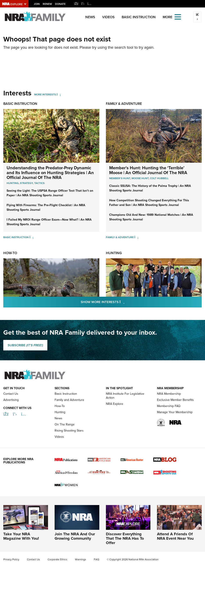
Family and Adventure (69, 400)
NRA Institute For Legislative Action (125, 395)
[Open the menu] (178, 16)
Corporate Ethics (57, 559)
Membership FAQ (168, 406)
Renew (47, 4)
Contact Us (10, 393)
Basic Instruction (139, 17)
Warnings (80, 559)
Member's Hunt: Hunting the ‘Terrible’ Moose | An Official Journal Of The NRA (148, 170)
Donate (60, 4)
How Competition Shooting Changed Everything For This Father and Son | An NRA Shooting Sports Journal (149, 202)
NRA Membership (169, 393)
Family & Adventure (124, 103)
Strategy (26, 183)
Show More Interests (126, 301)
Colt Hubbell (159, 178)
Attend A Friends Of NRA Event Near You (175, 536)
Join (37, 4)
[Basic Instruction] (31, 237)
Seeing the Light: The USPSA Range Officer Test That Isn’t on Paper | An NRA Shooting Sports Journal (50, 192)
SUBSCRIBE (25, 345)
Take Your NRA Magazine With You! (21, 536)
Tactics (39, 183)
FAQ (96, 559)
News (90, 17)
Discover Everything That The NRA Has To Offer (125, 538)
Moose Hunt (140, 178)
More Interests (45, 94)
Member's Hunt (119, 178)
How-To (10, 252)
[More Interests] (59, 94)
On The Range (65, 424)
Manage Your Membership (175, 412)
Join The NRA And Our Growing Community (75, 536)
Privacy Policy (11, 559)
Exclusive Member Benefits (175, 400)
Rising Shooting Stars (69, 430)
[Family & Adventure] (136, 237)
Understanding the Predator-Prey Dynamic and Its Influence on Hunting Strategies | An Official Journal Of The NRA (50, 172)
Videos (108, 17)
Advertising (11, 400)
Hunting (13, 183)
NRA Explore (114, 404)
